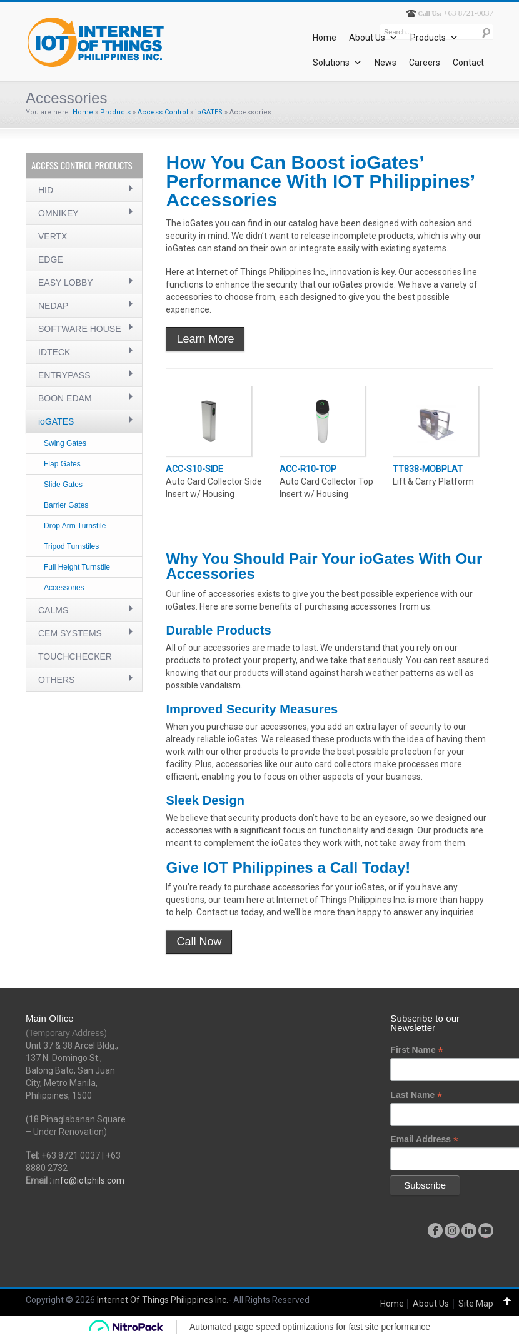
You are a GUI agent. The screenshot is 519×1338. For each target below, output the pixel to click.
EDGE (50, 259)
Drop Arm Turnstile (75, 525)
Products (434, 37)
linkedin (468, 1230)
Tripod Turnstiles (71, 546)
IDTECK (54, 352)
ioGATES (209, 112)
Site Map (475, 1304)
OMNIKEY (58, 213)
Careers (424, 63)
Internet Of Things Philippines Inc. (162, 1300)
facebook (435, 1230)
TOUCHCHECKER (75, 656)
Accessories (64, 587)
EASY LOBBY (65, 283)
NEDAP (53, 306)
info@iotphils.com (88, 1180)
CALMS (53, 610)
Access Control (163, 112)
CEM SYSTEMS (70, 633)
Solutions (337, 62)
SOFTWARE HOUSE (79, 329)
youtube (485, 1230)
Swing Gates (65, 443)
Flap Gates (62, 464)
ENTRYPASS (64, 375)
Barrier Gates (66, 505)
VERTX (52, 236)
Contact (468, 63)
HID (45, 190)
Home (324, 38)
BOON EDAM (65, 398)
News (385, 63)
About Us (373, 37)
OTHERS (56, 680)
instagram (452, 1230)
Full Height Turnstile (77, 567)
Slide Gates (63, 484)
